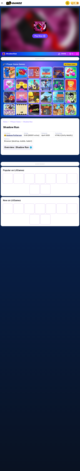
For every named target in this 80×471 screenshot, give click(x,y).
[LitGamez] (14, 3)
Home (5, 122)
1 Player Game (15, 122)
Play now (40, 36)
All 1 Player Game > (70, 64)
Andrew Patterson (14, 136)
